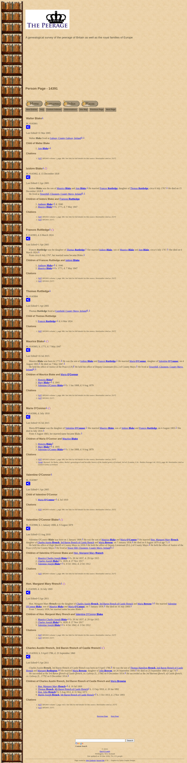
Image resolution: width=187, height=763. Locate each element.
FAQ (42, 109)
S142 (40, 462)
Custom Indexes (53, 109)
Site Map (83, 109)
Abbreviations (70, 109)
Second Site (100, 760)
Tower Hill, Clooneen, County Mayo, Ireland (88, 548)
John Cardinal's (91, 760)
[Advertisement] (104, 63)
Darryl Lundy (105, 751)
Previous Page (96, 109)
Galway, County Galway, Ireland (65, 138)
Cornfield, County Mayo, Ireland (70, 311)
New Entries (31, 109)
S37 (39, 158)
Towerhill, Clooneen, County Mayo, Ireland (61, 194)
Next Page (110, 109)
